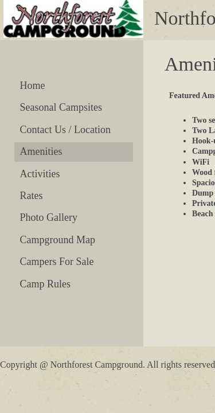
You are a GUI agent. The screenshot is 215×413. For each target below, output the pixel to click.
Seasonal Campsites (61, 107)
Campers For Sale (57, 261)
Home (32, 85)
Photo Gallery (49, 217)
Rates (31, 195)
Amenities (41, 151)
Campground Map (57, 240)
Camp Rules (45, 284)
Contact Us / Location (65, 129)
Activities (40, 174)
